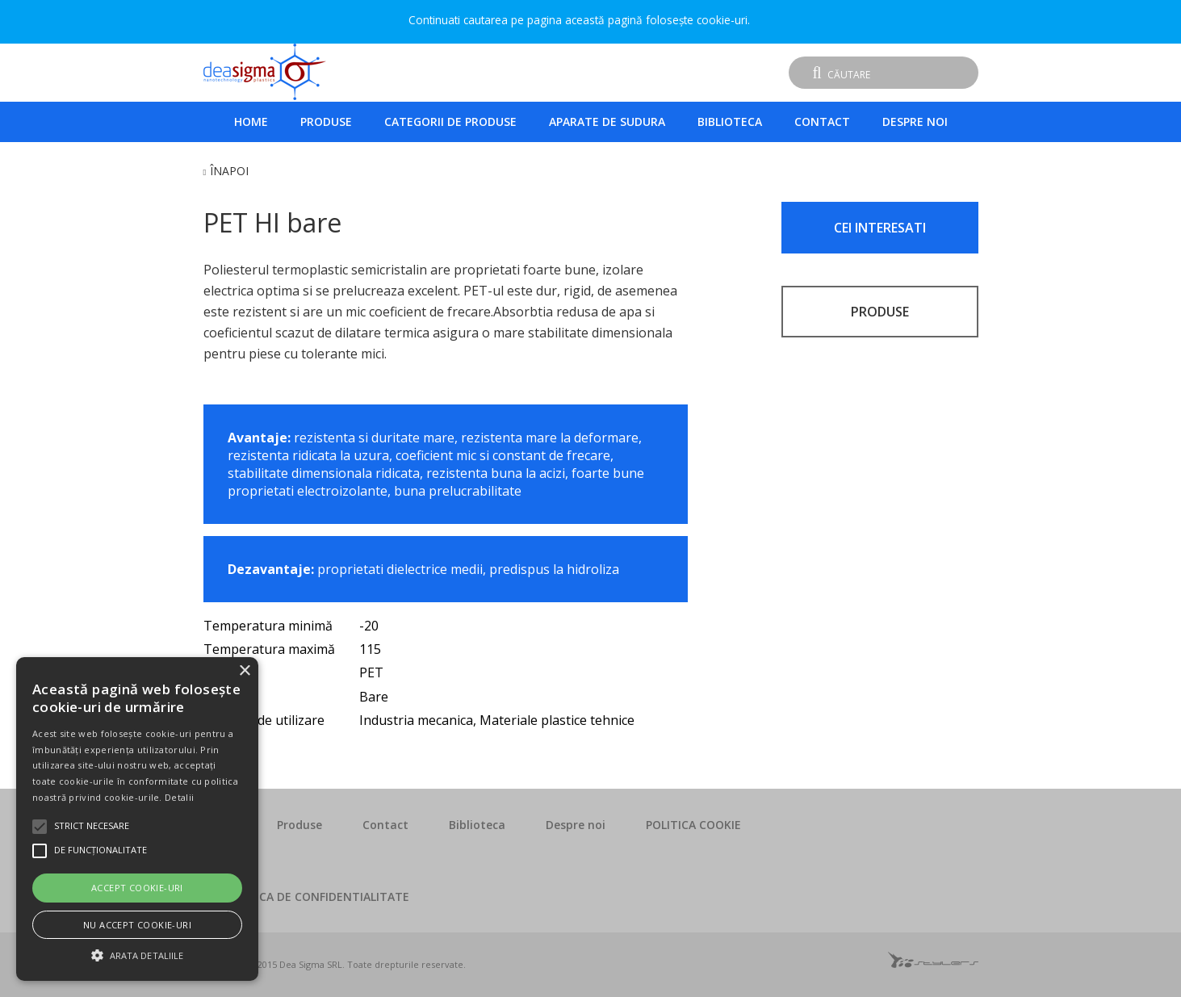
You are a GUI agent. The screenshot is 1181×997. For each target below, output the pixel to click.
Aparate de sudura (607, 121)
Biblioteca (729, 121)
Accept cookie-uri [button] (137, 888)
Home (251, 121)
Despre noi (915, 121)
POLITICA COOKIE (693, 824)
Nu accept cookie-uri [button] (137, 925)
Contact (822, 121)
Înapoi (229, 170)
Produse (326, 121)
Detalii (179, 797)
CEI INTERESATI (880, 228)
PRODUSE (880, 311)
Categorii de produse (450, 121)
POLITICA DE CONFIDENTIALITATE (316, 896)
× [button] (244, 671)
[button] (137, 953)
